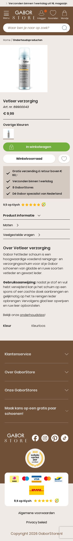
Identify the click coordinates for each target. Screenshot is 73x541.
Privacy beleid (36, 522)
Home (7, 40)
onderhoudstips (32, 315)
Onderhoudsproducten (27, 40)
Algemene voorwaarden (36, 513)
